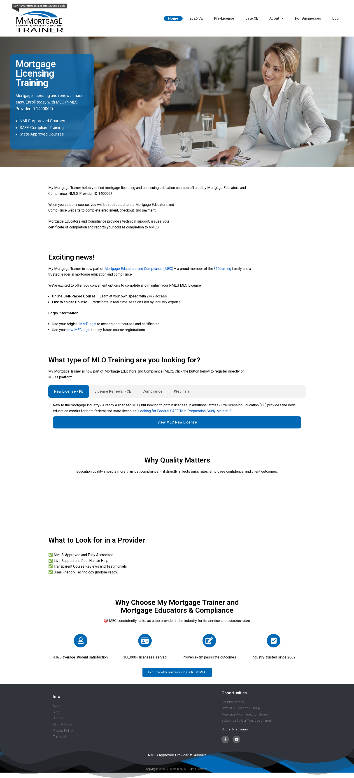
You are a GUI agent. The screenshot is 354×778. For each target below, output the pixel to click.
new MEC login (78, 330)
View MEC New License (177, 422)
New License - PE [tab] (68, 391)
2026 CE (196, 18)
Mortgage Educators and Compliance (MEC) (139, 269)
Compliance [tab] (152, 391)
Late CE (251, 18)
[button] (177, 672)
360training (222, 269)
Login (337, 18)
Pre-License (224, 18)
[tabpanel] (177, 418)
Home (173, 18)
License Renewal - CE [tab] (113, 391)
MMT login (87, 324)
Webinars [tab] (182, 391)
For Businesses (308, 18)
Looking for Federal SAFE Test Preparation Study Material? (184, 411)
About (276, 18)
